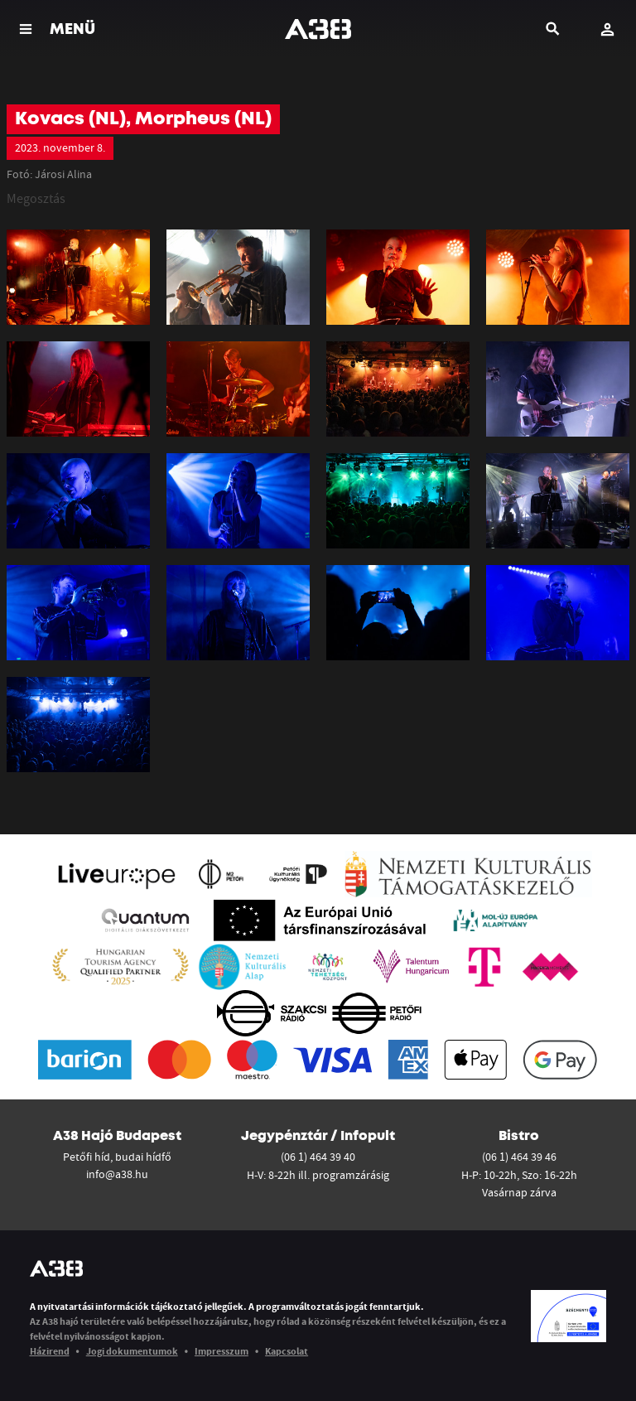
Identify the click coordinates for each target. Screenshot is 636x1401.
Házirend (50, 1351)
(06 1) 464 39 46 (519, 1156)
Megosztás (36, 198)
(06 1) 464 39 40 (318, 1156)
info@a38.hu (117, 1174)
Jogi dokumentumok (132, 1351)
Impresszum (221, 1351)
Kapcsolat (286, 1351)
